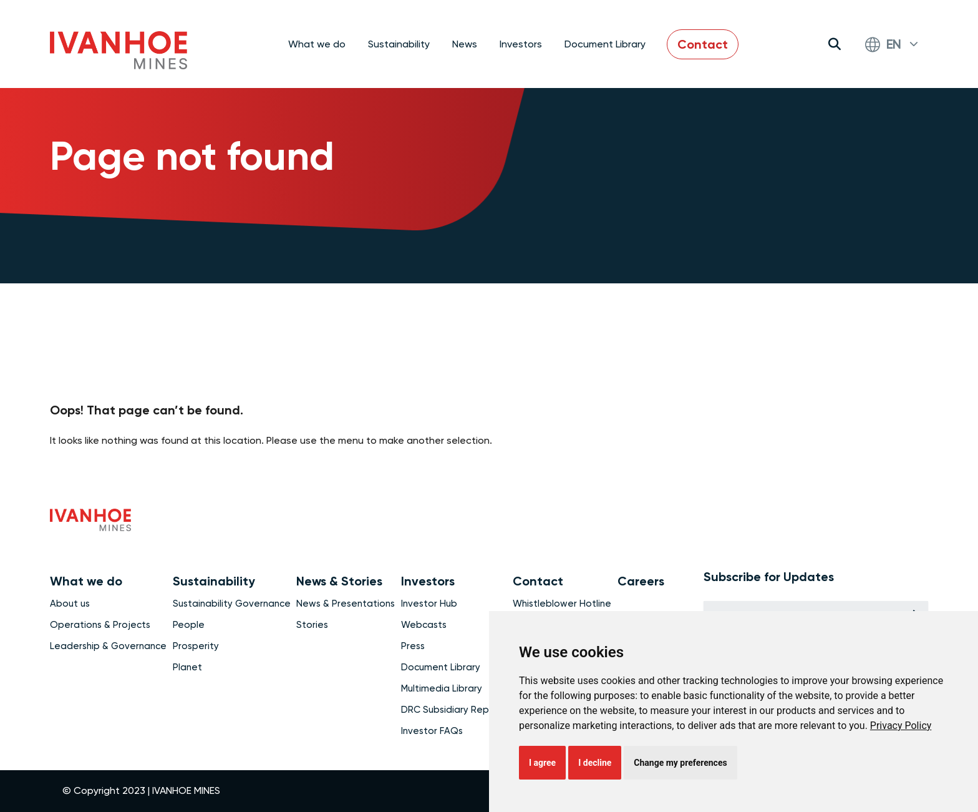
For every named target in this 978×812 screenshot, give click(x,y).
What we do (86, 581)
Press (413, 646)
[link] (901, 725)
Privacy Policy (901, 725)
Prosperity (196, 646)
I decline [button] (594, 763)
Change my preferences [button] (680, 763)
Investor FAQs (432, 730)
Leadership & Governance (108, 646)
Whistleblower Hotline (562, 603)
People (189, 624)
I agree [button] (542, 763)
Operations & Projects (100, 624)
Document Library (605, 44)
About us (70, 603)
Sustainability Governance (232, 603)
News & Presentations (345, 603)
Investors (428, 581)
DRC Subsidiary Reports (454, 709)
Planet (187, 667)
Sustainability (214, 581)
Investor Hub (429, 603)
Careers (640, 581)
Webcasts (424, 624)
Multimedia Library (441, 688)
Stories (312, 624)
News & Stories (339, 581)
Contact (702, 44)
